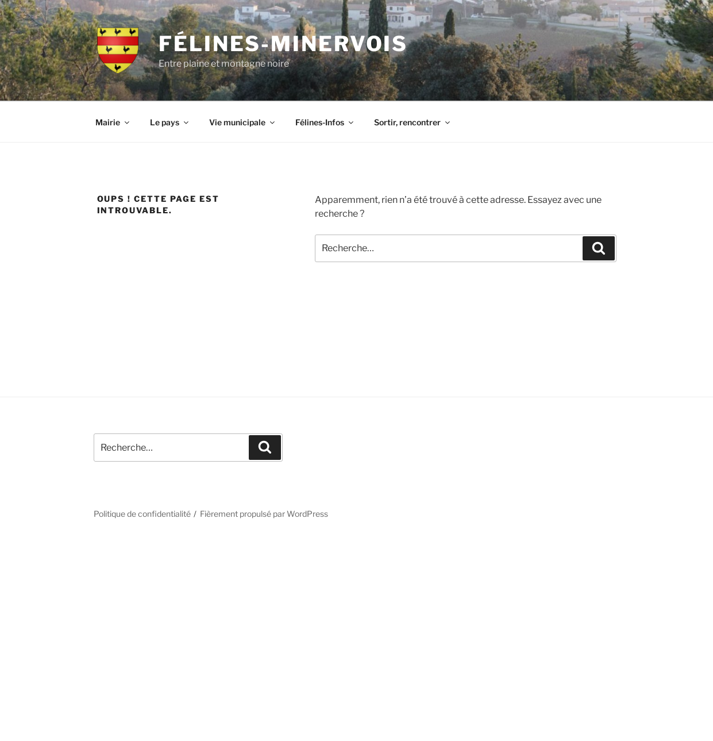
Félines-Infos (325, 122)
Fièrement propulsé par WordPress (264, 514)
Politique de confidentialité (142, 514)
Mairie (113, 122)
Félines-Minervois (283, 43)
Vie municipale (242, 122)
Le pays (170, 122)
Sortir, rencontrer (413, 122)
